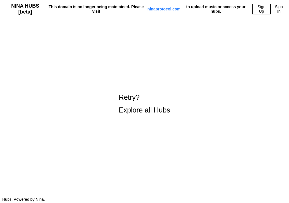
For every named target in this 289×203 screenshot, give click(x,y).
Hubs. (7, 199)
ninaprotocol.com (163, 9)
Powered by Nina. (29, 199)
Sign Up (261, 9)
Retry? (129, 97)
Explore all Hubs (144, 110)
